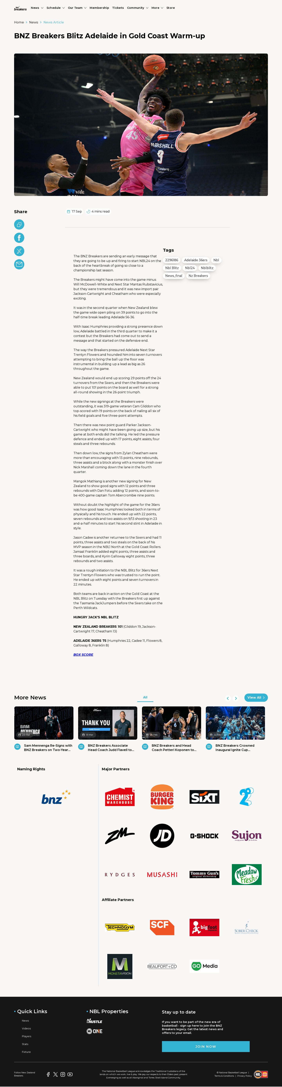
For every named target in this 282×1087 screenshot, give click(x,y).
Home (19, 22)
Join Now (205, 1047)
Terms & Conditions (224, 1076)
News (33, 22)
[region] (192, 320)
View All (256, 697)
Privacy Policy (244, 1076)
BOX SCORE (83, 655)
